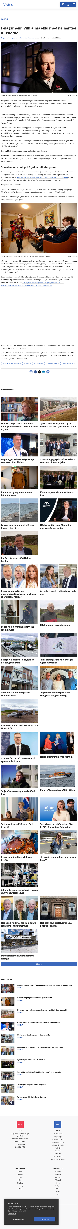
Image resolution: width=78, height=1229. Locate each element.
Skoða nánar (12, 1213)
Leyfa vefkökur (45, 1219)
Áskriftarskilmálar (58, 1145)
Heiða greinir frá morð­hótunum (56, 757)
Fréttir (20, 1172)
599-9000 (21, 1147)
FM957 (58, 1189)
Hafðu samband (57, 1139)
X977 (58, 1192)
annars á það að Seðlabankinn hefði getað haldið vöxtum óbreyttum (42, 177)
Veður (58, 1183)
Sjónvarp (20, 1186)
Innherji (58, 1172)
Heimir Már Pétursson (27, 38)
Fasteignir (58, 1174)
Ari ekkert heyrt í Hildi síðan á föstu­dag (31, 1097)
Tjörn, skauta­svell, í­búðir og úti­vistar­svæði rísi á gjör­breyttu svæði (42, 1010)
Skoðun (20, 1183)
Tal (58, 1194)
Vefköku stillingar (18, 1219)
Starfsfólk (58, 1148)
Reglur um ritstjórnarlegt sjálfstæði (20, 1135)
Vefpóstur (58, 1154)
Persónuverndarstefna (20, 1139)
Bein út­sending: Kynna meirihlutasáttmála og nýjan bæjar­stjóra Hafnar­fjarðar (19, 594)
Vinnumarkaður (52, 363)
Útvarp (20, 1189)
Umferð (58, 1151)
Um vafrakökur (58, 1157)
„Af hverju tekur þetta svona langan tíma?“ (33, 1085)
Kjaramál (28, 363)
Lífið (20, 1180)
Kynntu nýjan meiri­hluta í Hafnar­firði (31, 1060)
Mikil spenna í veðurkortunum (55, 625)
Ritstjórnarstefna (58, 1142)
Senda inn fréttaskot (58, 1159)
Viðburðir (58, 1180)
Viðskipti (20, 1174)
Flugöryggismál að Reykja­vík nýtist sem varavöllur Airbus (38, 1023)
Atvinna (58, 1177)
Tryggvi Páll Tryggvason (9, 38)
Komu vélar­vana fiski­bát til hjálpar (57, 790)
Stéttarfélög (39, 363)
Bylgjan (58, 1186)
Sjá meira (39, 964)
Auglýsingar (58, 1137)
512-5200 (59, 1134)
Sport (20, 1177)
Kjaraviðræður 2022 (67, 363)
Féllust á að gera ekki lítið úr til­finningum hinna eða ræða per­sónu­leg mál (19, 427)
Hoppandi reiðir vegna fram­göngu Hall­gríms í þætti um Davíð (40, 1047)
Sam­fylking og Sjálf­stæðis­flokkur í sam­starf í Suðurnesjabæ (39, 1072)
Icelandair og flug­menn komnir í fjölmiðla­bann (34, 998)
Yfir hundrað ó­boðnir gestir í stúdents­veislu (33, 1035)
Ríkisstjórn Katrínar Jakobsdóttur (12, 363)
